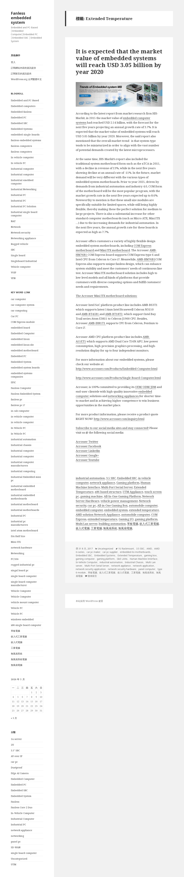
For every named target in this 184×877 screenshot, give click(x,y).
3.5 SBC (111, 478)
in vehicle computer (22, 416)
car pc (14, 761)
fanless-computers (21, 145)
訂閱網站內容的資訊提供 (23, 67)
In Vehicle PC (18, 427)
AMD (149, 548)
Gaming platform (127, 482)
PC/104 (14, 559)
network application (143, 565)
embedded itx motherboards (135, 552)
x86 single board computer (26, 625)
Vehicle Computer (21, 590)
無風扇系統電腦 (19, 659)
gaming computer (85, 558)
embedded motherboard (24, 350)
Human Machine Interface (143, 558)
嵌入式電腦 (16, 642)
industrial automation (23, 439)
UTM (13, 864)
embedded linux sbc (22, 344)
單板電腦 (15, 630)
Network (15, 226)
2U (12, 744)
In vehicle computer (22, 157)
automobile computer (143, 505)
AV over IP (16, 756)
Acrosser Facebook (88, 446)
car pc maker (93, 552)
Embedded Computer (23, 333)
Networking (17, 553)
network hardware (21, 547)
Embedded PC (18, 117)
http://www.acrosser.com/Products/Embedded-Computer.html (116, 369)
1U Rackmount (126, 548)
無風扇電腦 (16, 665)
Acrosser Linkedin (88, 451)
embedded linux (20, 339)
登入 (13, 62)
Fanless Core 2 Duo (21, 807)
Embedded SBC (19, 123)
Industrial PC (18, 194)
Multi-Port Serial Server (117, 487)
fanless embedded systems (26, 140)
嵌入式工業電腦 (19, 636)
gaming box (150, 555)
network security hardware (122, 569)
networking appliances (123, 396)
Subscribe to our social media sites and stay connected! (112, 428)
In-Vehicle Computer (22, 813)
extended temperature (144, 510)
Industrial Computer (22, 818)
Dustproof (16, 767)
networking (17, 835)
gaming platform (146, 519)
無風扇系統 (16, 653)
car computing (19, 310)
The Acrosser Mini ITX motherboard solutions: (106, 296)
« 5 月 (14, 718)
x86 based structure (108, 492)
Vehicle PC (17, 608)
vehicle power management (119, 501)
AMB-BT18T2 (114, 314)
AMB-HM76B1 (146, 259)
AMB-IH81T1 (97, 323)
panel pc (16, 841)
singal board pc (19, 570)
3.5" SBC (15, 750)
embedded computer (89, 510)
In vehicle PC (18, 163)
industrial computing (23, 471)
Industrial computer (22, 168)
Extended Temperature (130, 555)
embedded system (116, 510)
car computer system (22, 304)
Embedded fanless (21, 111)
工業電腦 (15, 647)
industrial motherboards (25, 510)
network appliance (21, 830)
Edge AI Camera (20, 773)
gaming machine (91, 496)
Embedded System (21, 361)
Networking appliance (23, 238)
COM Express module (23, 321)
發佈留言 (92, 575)
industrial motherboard (24, 504)
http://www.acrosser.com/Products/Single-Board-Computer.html (118, 378)
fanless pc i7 (18, 405)
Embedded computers (23, 106)
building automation (112, 524)
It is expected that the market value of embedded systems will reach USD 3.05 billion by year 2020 (119, 61)
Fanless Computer (21, 388)
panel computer (146, 569)
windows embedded (22, 619)
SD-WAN (15, 847)
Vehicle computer (21, 266)
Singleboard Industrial (24, 261)
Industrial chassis (21, 445)
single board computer (24, 576)
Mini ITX (16, 541)
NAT (13, 221)
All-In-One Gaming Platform (122, 496)
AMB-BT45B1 (90, 314)
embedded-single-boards (25, 134)
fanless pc (16, 399)
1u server (16, 739)
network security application (91, 569)
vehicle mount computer (25, 602)
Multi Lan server (86, 524)
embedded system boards (25, 367)
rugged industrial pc (22, 564)
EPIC (13, 382)
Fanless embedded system (21, 17)
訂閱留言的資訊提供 (21, 73)
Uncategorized (19, 858)
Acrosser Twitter (87, 441)
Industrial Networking (23, 189)
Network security (20, 232)
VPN (13, 278)
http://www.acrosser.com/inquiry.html (119, 419)
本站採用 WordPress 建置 (89, 601)
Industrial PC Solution (23, 206)
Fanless (15, 801)
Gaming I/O (126, 519)
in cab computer (20, 410)
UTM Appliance (133, 492)
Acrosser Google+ (87, 455)
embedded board (20, 327)
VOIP (13, 272)
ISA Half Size (18, 536)
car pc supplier (110, 552)
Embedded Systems (22, 128)
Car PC (14, 316)
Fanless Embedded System (25, 393)
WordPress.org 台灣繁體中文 (26, 79)
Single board (18, 255)
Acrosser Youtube (87, 460)
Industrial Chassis (134, 562)
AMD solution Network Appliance (98, 514)
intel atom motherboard (24, 530)
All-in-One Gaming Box (112, 505)
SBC (13, 249)
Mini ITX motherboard (115, 250)
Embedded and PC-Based (25, 100)
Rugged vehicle (19, 244)
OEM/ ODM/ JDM (145, 387)
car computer (18, 299)
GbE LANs (122, 558)
